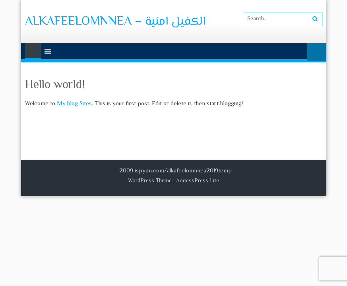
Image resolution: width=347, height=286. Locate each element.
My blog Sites (74, 103)
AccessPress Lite (197, 181)
